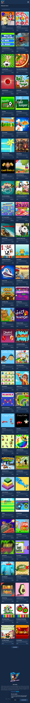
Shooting (26, 178)
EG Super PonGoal (5, 69)
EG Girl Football (4, 132)
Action (27, 157)
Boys (27, 199)
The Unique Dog (4, 449)
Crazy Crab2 (19, 428)
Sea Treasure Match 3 (5, 217)
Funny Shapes (19, 259)
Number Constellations (6, 407)
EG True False (19, 576)
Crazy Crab (4, 428)
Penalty (3, 513)
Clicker (12, 51)
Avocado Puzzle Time (20, 597)
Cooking (27, 72)
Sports (12, 241)
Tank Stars (4, 534)
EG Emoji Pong (4, 597)
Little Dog (3, 365)
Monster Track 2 (4, 238)
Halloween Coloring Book (6, 259)
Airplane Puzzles (19, 386)
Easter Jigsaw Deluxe (20, 365)
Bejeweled (26, 30)
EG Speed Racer (19, 513)
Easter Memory (4, 386)
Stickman (12, 93)
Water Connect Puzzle (5, 153)
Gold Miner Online (5, 301)
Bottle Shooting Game (20, 174)
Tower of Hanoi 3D (5, 492)
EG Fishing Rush (4, 576)
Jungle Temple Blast (20, 449)
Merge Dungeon (19, 153)
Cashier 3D (4, 26)
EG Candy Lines (19, 217)
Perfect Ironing (4, 280)
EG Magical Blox (19, 301)
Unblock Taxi (19, 407)
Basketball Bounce (5, 90)
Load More (15, 647)
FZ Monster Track (19, 280)
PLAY (3, 30)
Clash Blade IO (4, 174)
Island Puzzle (19, 26)
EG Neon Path (4, 555)
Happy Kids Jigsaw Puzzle (21, 238)
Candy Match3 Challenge (21, 344)
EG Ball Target (19, 90)
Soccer (12, 72)
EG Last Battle (19, 555)
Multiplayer (11, 199)
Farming (27, 51)
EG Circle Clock (19, 534)
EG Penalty (4, 111)
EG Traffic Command (5, 640)
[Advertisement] (15, 658)
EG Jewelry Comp (5, 344)
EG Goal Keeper (19, 111)
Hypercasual (26, 389)
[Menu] (28, 2)
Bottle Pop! (18, 492)
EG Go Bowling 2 (19, 640)
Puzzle (27, 241)
